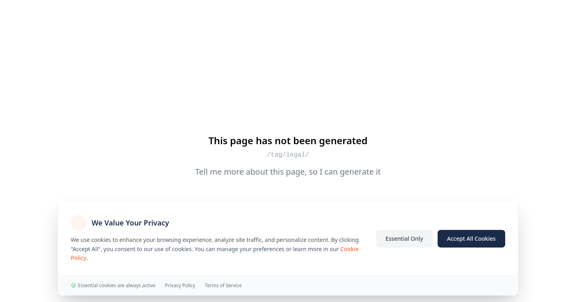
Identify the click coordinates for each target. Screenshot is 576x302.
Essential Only (404, 238)
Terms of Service (223, 285)
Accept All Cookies (471, 238)
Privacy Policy (180, 285)
